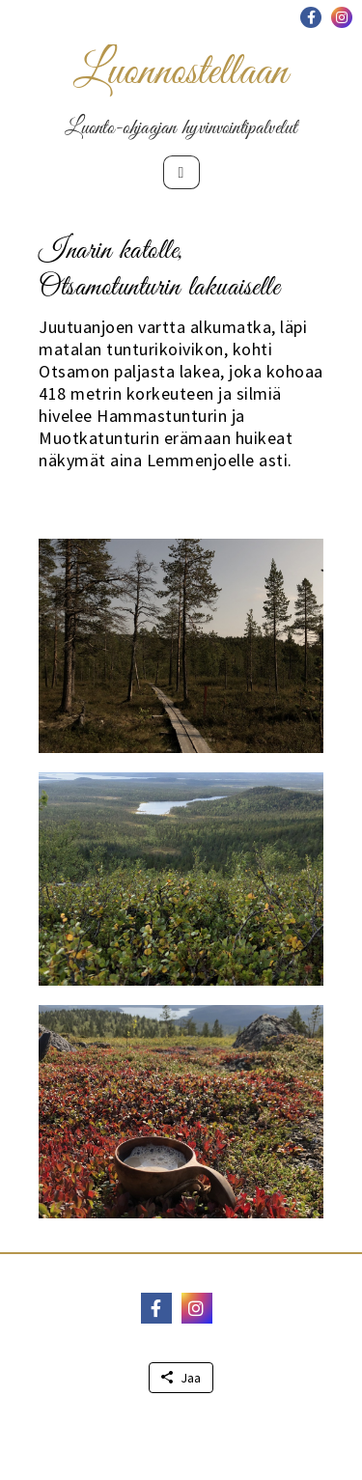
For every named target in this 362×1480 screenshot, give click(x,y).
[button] (310, 17)
